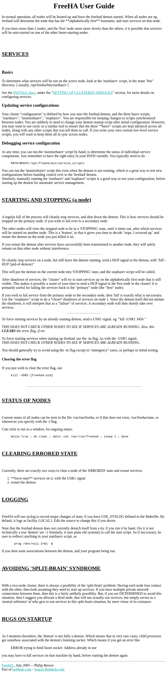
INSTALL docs (24, 93)
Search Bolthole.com (49, 672)
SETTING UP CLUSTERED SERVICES (82, 93)
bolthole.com (21, 672)
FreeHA (8, 668)
